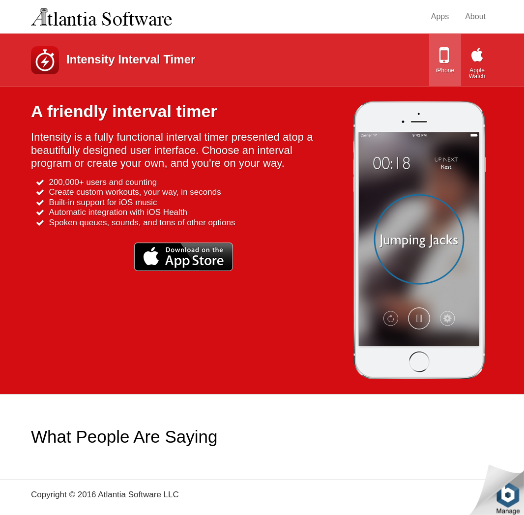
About (475, 16)
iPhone (445, 70)
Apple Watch (477, 73)
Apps (440, 16)
